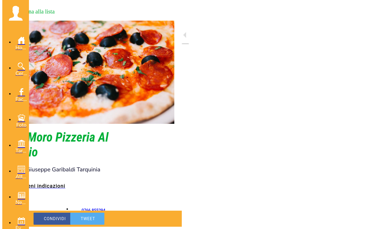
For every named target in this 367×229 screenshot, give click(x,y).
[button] (16, 13)
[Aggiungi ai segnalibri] (163, 219)
